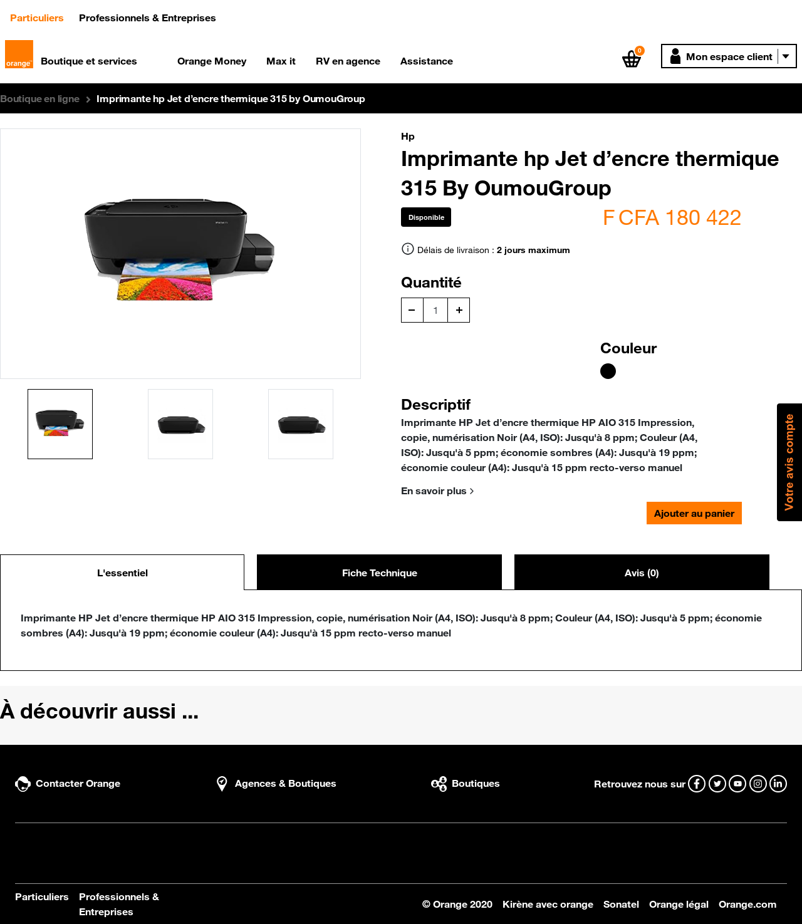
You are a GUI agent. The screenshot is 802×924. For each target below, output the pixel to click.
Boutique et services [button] (89, 61)
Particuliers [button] (42, 16)
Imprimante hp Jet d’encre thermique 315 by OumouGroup (230, 98)
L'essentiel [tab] (122, 572)
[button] (729, 56)
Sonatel (621, 904)
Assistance (426, 61)
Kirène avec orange (548, 904)
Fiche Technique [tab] (379, 572)
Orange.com (748, 904)
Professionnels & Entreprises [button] (147, 17)
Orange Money (211, 61)
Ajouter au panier (694, 513)
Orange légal (679, 904)
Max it (281, 61)
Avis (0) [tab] (642, 572)
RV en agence (348, 61)
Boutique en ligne (40, 98)
